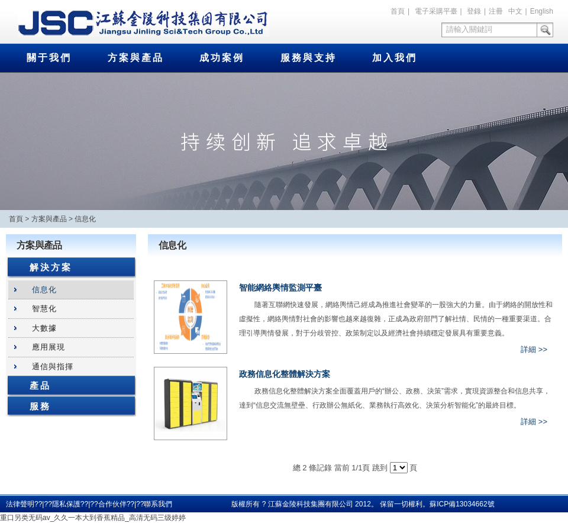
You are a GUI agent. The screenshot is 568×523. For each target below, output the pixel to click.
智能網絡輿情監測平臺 (280, 287)
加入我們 (394, 58)
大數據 (44, 328)
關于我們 (49, 58)
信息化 (85, 219)
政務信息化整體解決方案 (284, 374)
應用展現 (48, 347)
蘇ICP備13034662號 (462, 504)
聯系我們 (158, 504)
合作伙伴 (112, 504)
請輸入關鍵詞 (469, 29)
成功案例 (221, 58)
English (541, 11)
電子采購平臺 (436, 11)
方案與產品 (136, 58)
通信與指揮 (52, 366)
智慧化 (44, 308)
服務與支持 (308, 58)
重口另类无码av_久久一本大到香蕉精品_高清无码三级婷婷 (93, 518)
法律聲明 (20, 504)
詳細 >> (534, 349)
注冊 (496, 11)
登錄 (474, 11)
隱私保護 (66, 504)
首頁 (397, 11)
